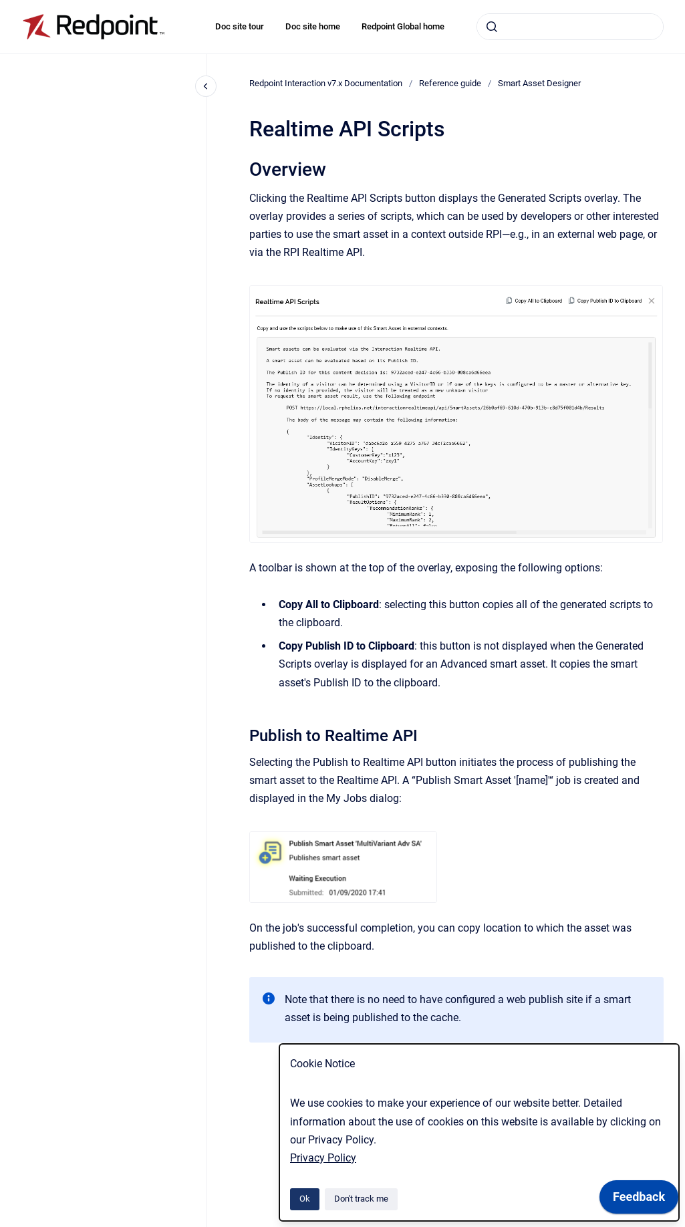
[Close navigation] (206, 86)
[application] (639, 1200)
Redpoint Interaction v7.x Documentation (325, 83)
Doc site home (312, 26)
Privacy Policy (323, 1157)
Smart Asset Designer (539, 83)
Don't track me (361, 1199)
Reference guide (450, 83)
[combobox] (570, 26)
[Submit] (492, 26)
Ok (304, 1199)
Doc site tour (239, 26)
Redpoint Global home (403, 26)
